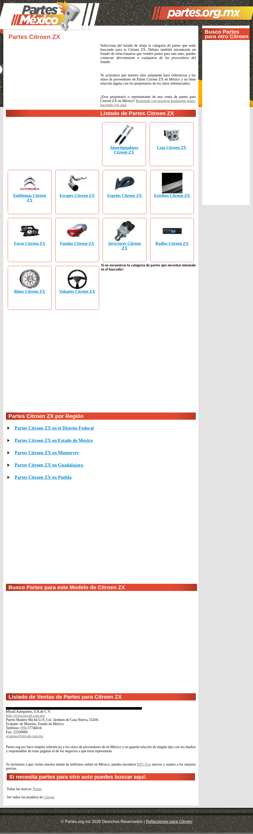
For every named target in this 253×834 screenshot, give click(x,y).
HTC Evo (144, 764)
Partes (37, 789)
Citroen (49, 797)
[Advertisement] (51, 90)
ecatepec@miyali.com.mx (24, 736)
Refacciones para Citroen (169, 821)
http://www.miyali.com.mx (25, 716)
